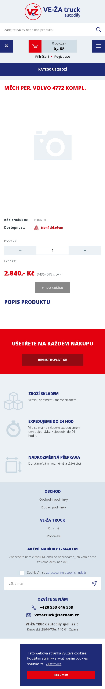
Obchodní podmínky (53, 499)
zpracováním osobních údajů (66, 573)
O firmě (53, 528)
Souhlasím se (45, 573)
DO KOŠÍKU (54, 288)
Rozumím (61, 675)
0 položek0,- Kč (59, 46)
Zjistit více (53, 664)
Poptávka (54, 536)
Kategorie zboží (52, 69)
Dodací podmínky (53, 507)
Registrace (62, 56)
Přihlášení (42, 56)
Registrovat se (52, 359)
